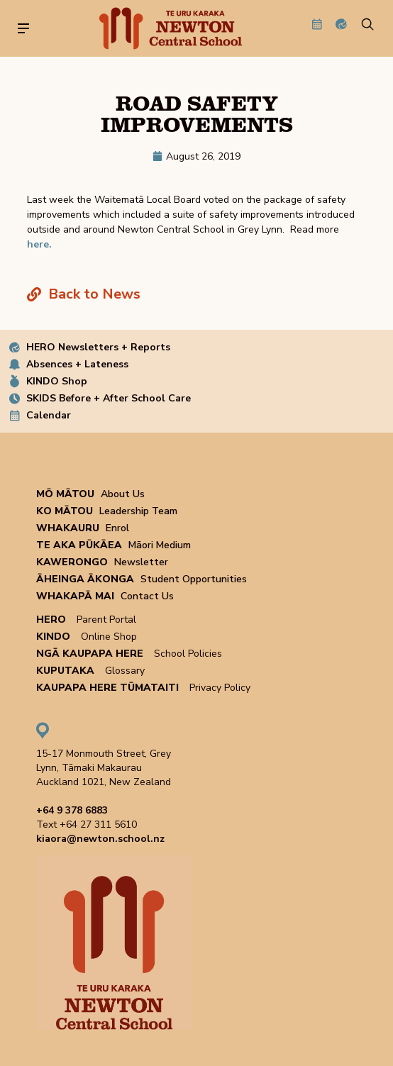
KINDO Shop (56, 381)
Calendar (48, 415)
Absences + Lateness (77, 364)
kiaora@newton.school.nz (100, 838)
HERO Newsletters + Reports (98, 347)
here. (39, 244)
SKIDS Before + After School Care (108, 398)
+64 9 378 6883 (72, 810)
